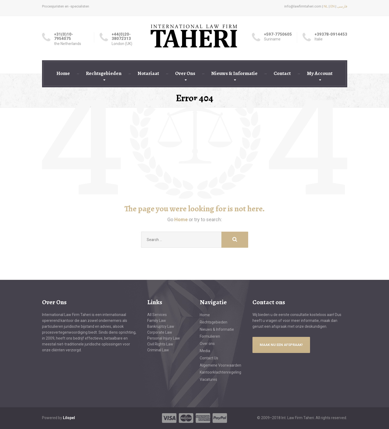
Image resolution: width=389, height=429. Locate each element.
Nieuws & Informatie (234, 73)
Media (205, 351)
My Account (320, 73)
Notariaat (148, 73)
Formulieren (210, 336)
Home (63, 73)
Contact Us (209, 358)
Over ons (207, 343)
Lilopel (69, 418)
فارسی (342, 6)
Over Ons (185, 73)
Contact (282, 73)
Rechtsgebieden (104, 73)
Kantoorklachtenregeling (220, 372)
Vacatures (208, 379)
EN (332, 6)
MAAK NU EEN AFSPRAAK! (281, 345)
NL (326, 6)
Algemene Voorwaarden (220, 365)
